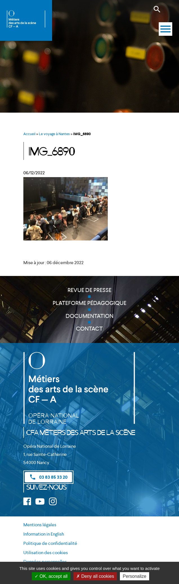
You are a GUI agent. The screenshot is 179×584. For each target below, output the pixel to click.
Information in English (43, 534)
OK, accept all (51, 576)
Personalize (134, 576)
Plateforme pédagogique (89, 303)
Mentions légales (39, 525)
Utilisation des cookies (45, 553)
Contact (89, 328)
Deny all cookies (95, 576)
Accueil (29, 133)
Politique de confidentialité (50, 543)
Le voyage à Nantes (54, 133)
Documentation (89, 316)
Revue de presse (89, 290)
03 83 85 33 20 (48, 477)
